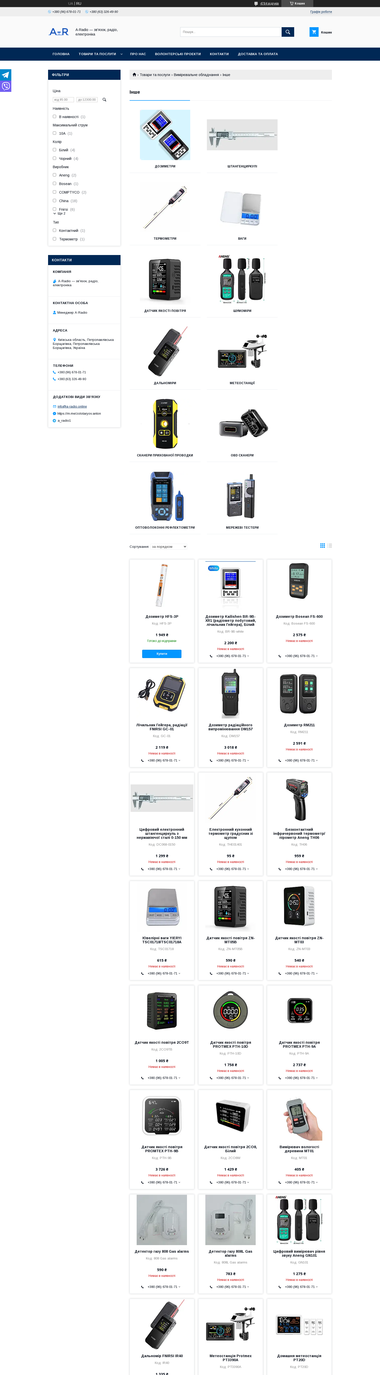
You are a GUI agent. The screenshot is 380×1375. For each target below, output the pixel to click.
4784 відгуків (269, 3)
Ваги (161, 238)
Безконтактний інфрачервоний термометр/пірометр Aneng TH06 (299, 696)
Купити (162, 516)
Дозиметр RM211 (299, 588)
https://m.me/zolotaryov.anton (79, 413)
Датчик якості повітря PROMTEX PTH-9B (161, 1011)
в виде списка (329, 409)
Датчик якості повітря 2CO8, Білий (230, 1011)
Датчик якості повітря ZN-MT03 (299, 803)
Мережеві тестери (300, 386)
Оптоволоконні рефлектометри (230, 388)
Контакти (219, 54)
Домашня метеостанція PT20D (299, 1220)
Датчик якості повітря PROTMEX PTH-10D (230, 907)
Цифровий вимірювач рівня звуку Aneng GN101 (299, 1116)
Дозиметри (161, 166)
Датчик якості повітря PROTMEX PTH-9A (299, 907)
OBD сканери (161, 386)
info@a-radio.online (72, 406)
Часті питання (50, 1330)
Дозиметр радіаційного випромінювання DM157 (230, 590)
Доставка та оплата (258, 54)
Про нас (138, 54)
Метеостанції (230, 311)
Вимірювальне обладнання (196, 75)
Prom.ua (214, 1363)
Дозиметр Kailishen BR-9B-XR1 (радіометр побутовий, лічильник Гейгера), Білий (230, 483)
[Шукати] (288, 32)
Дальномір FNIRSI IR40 (162, 1218)
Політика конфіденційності (237, 1368)
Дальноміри (161, 311)
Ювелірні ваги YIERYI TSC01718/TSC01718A (161, 803)
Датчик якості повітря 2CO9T (162, 905)
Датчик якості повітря (231, 238)
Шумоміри (300, 238)
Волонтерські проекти (178, 54)
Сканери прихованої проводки (300, 312)
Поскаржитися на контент (198, 1368)
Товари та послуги (97, 54)
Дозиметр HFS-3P (161, 479)
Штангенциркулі (231, 166)
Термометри (300, 166)
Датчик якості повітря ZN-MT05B (230, 803)
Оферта (45, 1343)
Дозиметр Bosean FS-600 (299, 479)
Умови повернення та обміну (61, 1337)
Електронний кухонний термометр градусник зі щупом (230, 696)
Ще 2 (61, 213)
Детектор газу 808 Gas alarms (162, 1114)
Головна (61, 54)
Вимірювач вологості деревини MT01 (299, 1011)
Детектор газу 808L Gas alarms (230, 1116)
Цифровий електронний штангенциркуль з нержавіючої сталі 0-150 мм (162, 696)
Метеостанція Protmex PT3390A (231, 1220)
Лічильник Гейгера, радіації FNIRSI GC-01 (161, 590)
